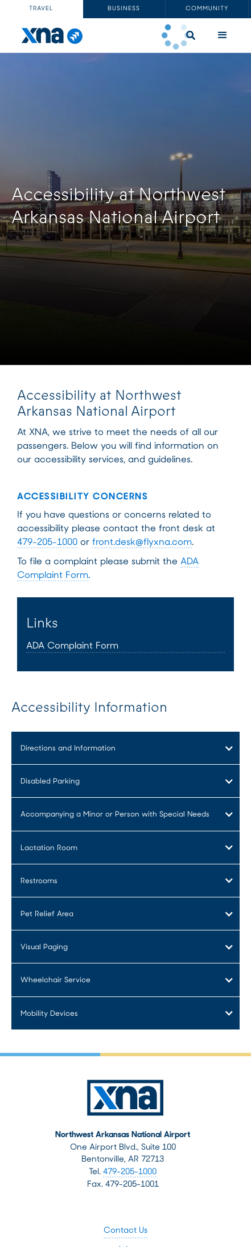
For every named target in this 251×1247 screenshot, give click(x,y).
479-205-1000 (47, 542)
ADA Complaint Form (72, 646)
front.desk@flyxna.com (142, 542)
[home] (48, 35)
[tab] (41, 9)
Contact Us (125, 1231)
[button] (222, 35)
